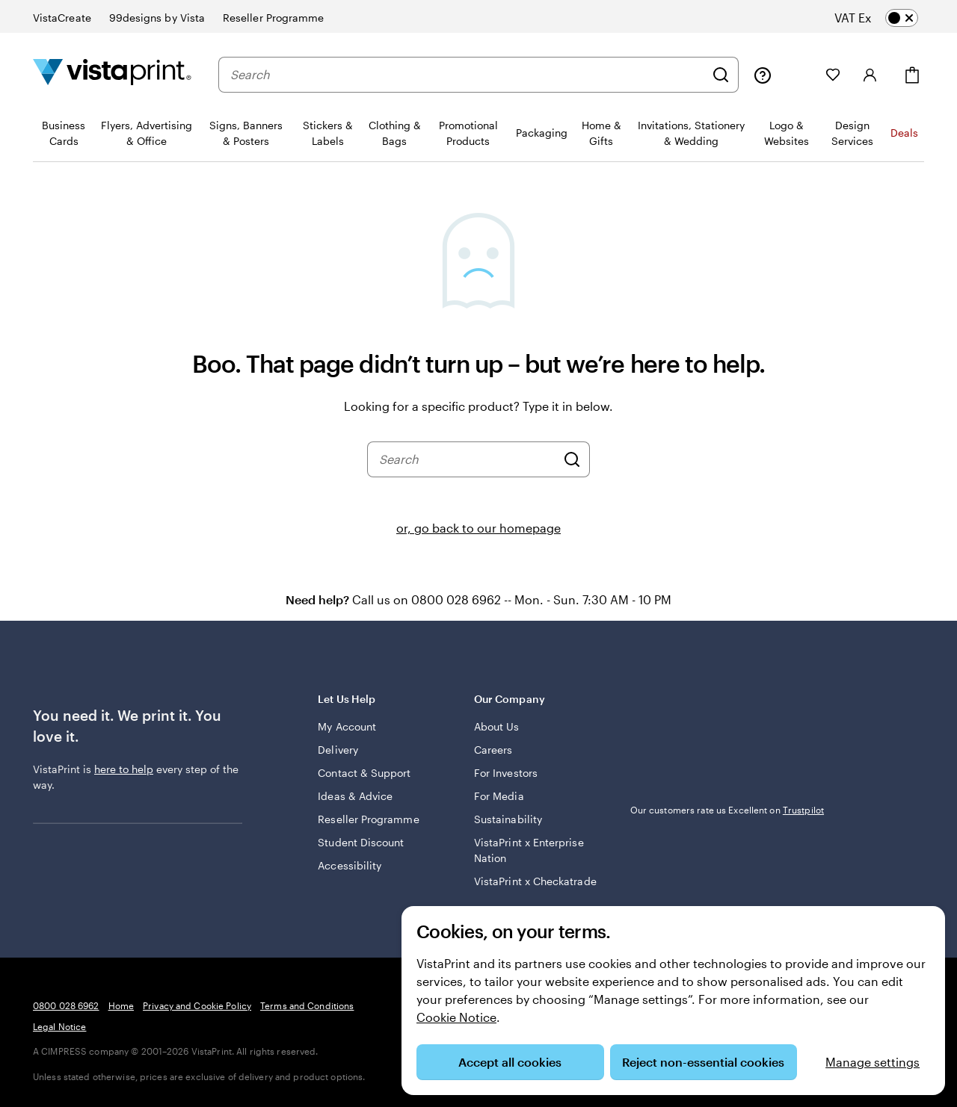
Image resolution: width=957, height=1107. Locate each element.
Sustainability (508, 819)
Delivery (338, 749)
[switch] (888, 18)
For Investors (506, 772)
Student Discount (361, 842)
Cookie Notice (456, 1017)
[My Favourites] (832, 74)
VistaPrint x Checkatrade (535, 881)
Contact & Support (364, 772)
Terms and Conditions (307, 1005)
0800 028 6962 (66, 1005)
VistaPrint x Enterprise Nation (529, 850)
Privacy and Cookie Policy (197, 1005)
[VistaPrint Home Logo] (112, 74)
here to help (123, 769)
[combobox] (467, 75)
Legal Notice (59, 1026)
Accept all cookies (509, 1062)
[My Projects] (798, 75)
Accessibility (349, 865)
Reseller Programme (368, 819)
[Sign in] (870, 74)
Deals (904, 132)
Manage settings (872, 1062)
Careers (493, 749)
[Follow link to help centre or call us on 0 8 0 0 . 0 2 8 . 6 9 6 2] (763, 74)
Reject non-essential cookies (703, 1062)
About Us (497, 726)
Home (121, 1005)
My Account (347, 726)
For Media (499, 796)
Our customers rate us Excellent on (727, 809)
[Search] (721, 75)
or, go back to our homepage (478, 528)
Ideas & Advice (355, 796)
